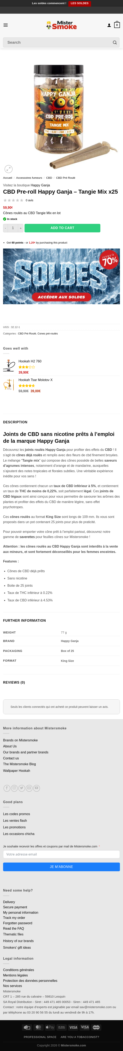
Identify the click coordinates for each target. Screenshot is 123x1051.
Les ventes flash (15, 820)
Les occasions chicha (18, 834)
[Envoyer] (115, 42)
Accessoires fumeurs (29, 177)
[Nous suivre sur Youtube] (36, 788)
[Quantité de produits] (13, 228)
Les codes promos (16, 814)
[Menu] (5, 25)
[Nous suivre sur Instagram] (14, 788)
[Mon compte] (109, 25)
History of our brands (18, 941)
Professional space (40, 1037)
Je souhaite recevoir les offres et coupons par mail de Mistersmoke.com (50, 846)
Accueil (7, 177)
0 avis (29, 200)
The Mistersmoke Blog (19, 764)
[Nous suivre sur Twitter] (21, 788)
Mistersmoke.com (73, 1045)
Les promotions (14, 827)
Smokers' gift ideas (17, 947)
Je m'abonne (61, 867)
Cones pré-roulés (47, 333)
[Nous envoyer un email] (29, 788)
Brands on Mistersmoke (20, 740)
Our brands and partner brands (25, 752)
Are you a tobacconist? (80, 1037)
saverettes (27, 537)
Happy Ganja (40, 185)
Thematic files (13, 934)
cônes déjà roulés (29, 455)
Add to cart (62, 228)
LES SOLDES (80, 3)
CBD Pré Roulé (65, 177)
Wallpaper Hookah (16, 770)
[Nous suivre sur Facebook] (7, 788)
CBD (49, 177)
